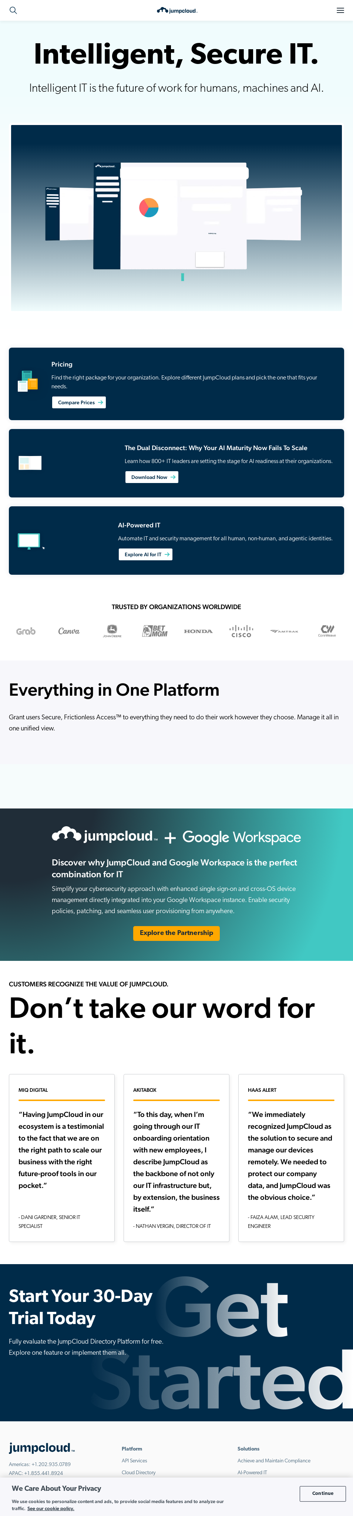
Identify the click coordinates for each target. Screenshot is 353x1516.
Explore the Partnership (177, 933)
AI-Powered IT (252, 1473)
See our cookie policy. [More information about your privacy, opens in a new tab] (50, 1508)
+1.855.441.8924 (43, 1473)
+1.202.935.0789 (51, 1465)
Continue (322, 1493)
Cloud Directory (138, 1473)
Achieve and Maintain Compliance (274, 1461)
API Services (134, 1461)
